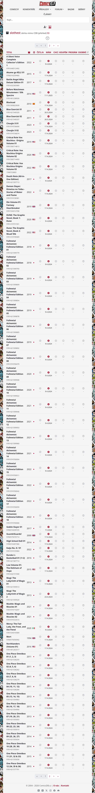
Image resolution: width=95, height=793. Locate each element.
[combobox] (47, 20)
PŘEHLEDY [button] (44, 9)
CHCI (55, 52)
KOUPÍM (63, 52)
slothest (15, 33)
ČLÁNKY (47, 14)
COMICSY (14, 9)
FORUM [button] (58, 9)
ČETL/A (40, 52)
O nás (56, 785)
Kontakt (65, 785)
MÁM (48, 52)
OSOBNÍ (82, 52)
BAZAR (71, 9)
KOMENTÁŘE (29, 9)
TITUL (9, 52)
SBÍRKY (81, 9)
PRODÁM (72, 52)
